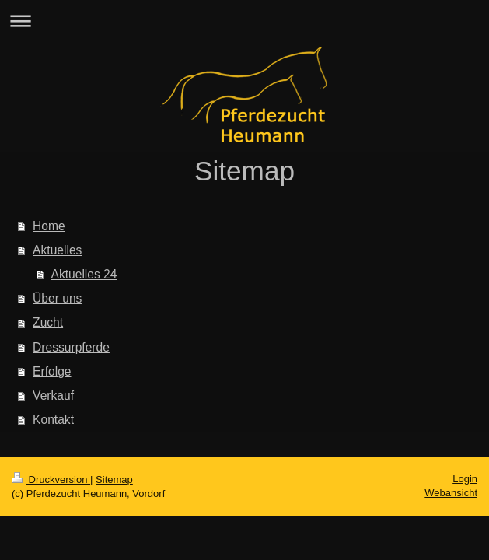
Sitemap (114, 479)
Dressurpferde (71, 347)
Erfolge (52, 371)
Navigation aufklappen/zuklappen (244, 20)
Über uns (57, 298)
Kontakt (53, 419)
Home (49, 226)
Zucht (48, 322)
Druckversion (51, 479)
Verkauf (53, 395)
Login (464, 479)
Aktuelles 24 (84, 274)
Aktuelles (57, 250)
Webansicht (450, 493)
